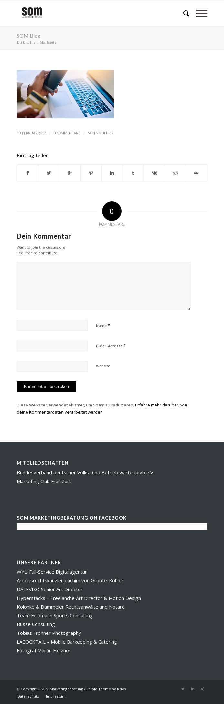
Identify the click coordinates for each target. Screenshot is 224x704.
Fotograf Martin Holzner (44, 650)
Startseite (48, 42)
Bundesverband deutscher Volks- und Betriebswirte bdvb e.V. (85, 472)
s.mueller (104, 133)
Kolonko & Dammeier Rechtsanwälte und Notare (71, 606)
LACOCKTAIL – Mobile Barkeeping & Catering (67, 641)
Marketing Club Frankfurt (44, 481)
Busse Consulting (36, 624)
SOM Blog (28, 35)
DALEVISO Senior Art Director (50, 589)
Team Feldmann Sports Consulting (55, 615)
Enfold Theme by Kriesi (106, 689)
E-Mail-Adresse (111, 346)
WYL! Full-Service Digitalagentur (52, 572)
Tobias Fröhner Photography (49, 633)
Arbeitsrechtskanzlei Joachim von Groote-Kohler (70, 580)
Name (103, 325)
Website (103, 365)
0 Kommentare (67, 133)
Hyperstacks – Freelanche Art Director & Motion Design (79, 598)
